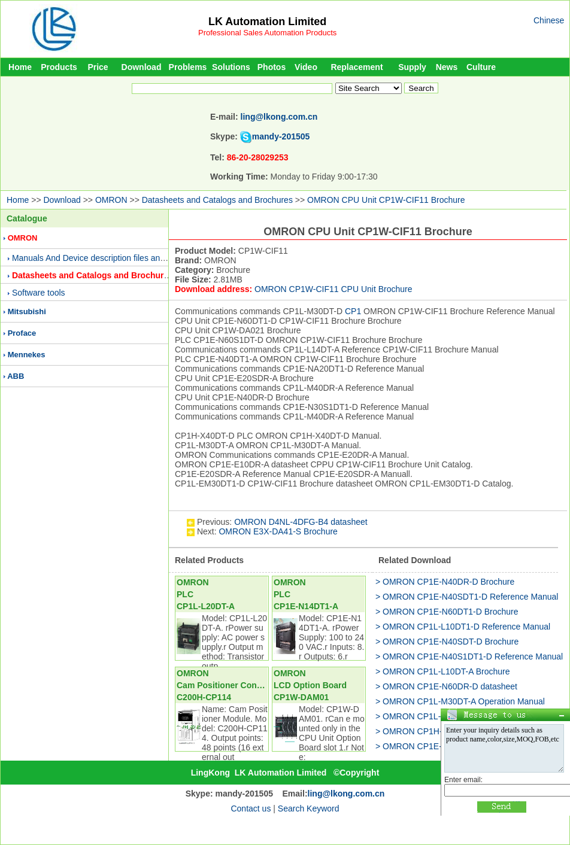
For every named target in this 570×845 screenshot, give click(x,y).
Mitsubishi (27, 311)
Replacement (357, 67)
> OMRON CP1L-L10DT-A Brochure (442, 671)
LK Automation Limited (267, 22)
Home (20, 67)
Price (97, 67)
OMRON (111, 200)
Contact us (251, 808)
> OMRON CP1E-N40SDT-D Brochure (447, 641)
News (447, 67)
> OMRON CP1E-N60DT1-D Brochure (446, 611)
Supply (412, 67)
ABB (15, 376)
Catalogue (27, 218)
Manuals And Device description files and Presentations (115, 258)
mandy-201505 (281, 136)
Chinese (548, 20)
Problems (188, 67)
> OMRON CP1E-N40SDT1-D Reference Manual (466, 596)
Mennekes (27, 354)
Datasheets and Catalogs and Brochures (217, 200)
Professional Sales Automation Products (267, 32)
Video (306, 67)
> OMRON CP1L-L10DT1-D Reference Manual (462, 626)
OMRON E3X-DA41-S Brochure (278, 531)
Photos (271, 67)
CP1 (353, 311)
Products (59, 67)
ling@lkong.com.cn (279, 116)
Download (142, 67)
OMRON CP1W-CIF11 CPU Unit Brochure (333, 289)
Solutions (231, 67)
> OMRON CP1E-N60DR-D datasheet (446, 686)
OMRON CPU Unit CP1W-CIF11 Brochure (386, 200)
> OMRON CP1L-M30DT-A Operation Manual (460, 701)
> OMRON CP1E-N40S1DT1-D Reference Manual (469, 656)
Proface (22, 333)
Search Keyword (308, 808)
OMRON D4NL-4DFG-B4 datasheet (301, 522)
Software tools (38, 292)
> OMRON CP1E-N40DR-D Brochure (444, 581)
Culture (481, 67)
